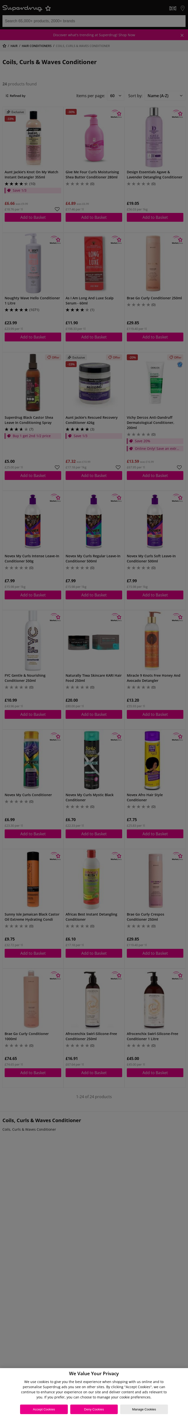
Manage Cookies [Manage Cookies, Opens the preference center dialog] (144, 1409)
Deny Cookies (94, 1409)
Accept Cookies (44, 1409)
